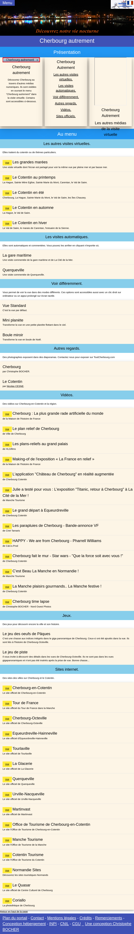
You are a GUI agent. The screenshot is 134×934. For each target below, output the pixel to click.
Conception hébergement (24, 924)
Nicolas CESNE (15, 386)
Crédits (86, 918)
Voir (7, 162)
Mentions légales (61, 918)
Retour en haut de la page (14, 911)
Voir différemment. (66, 97)
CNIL (64, 924)
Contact (37, 918)
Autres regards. (66, 103)
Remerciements (108, 918)
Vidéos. (66, 109)
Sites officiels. (66, 116)
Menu (7, 3)
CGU (76, 924)
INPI (53, 924)
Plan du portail (15, 918)
